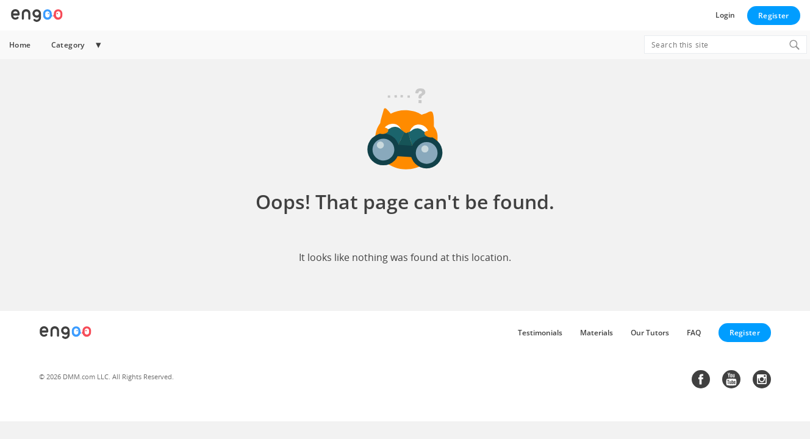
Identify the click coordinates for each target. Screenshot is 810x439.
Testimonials (540, 332)
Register (773, 15)
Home (20, 45)
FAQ (694, 332)
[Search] (794, 44)
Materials (596, 332)
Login (725, 15)
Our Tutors (650, 332)
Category (68, 45)
